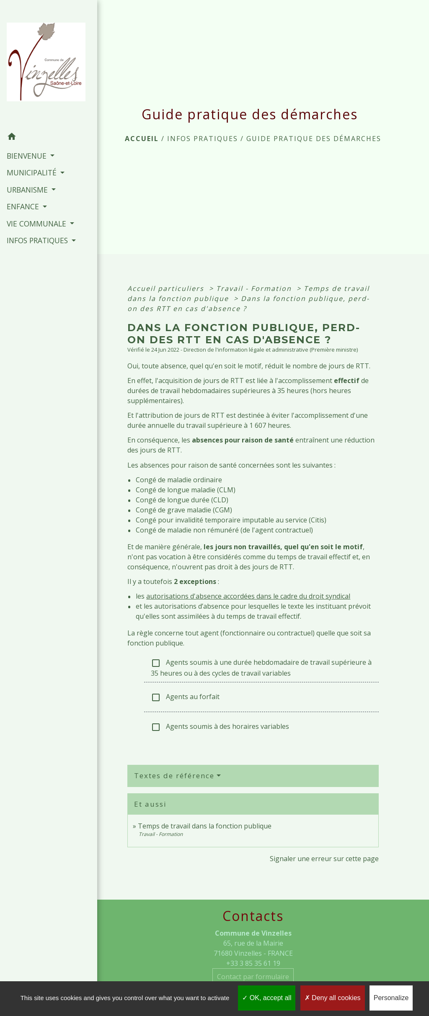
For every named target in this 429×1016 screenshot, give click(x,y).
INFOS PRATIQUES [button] (36, 232)
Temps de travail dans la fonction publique (204, 826)
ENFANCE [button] (23, 187)
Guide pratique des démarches (313, 138)
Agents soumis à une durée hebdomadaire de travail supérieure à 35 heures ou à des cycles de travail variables (261, 668)
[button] (38, 118)
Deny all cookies (333, 997)
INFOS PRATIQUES (202, 138)
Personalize (391, 997)
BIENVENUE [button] (27, 136)
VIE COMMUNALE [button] (36, 204)
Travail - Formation (255, 288)
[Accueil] (38, 55)
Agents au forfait (185, 697)
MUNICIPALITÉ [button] (32, 153)
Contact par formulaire (253, 976)
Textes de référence (174, 775)
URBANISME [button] (27, 170)
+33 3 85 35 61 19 (253, 963)
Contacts (253, 916)
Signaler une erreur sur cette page (324, 858)
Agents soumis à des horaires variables (220, 727)
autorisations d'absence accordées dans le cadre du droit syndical (248, 596)
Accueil (142, 138)
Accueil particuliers (167, 288)
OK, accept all (266, 997)
